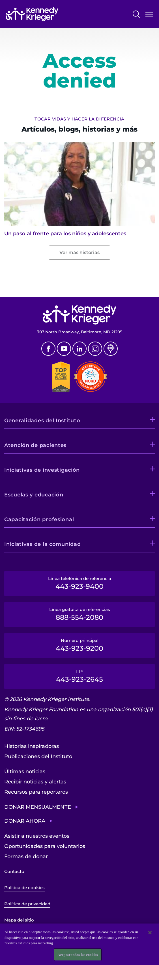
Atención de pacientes (35, 445)
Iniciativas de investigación (42, 470)
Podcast (111, 349)
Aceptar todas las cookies (77, 957)
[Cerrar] (150, 935)
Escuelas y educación (33, 495)
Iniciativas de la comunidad (42, 544)
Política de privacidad (27, 903)
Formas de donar (26, 856)
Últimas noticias (24, 771)
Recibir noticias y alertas (35, 782)
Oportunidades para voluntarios (44, 846)
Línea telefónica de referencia (79, 583)
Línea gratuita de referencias (79, 614)
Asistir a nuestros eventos (36, 836)
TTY (79, 676)
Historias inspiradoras (31, 746)
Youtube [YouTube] (64, 349)
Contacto (14, 871)
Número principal (79, 645)
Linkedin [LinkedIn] (79, 349)
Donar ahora (24, 821)
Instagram (95, 349)
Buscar (136, 14)
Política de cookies (24, 887)
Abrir (149, 15)
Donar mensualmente (37, 807)
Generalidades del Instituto (42, 420)
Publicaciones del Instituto (38, 756)
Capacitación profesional (39, 519)
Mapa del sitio (19, 920)
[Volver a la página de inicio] (32, 14)
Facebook (48, 349)
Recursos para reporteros (36, 792)
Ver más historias (79, 252)
